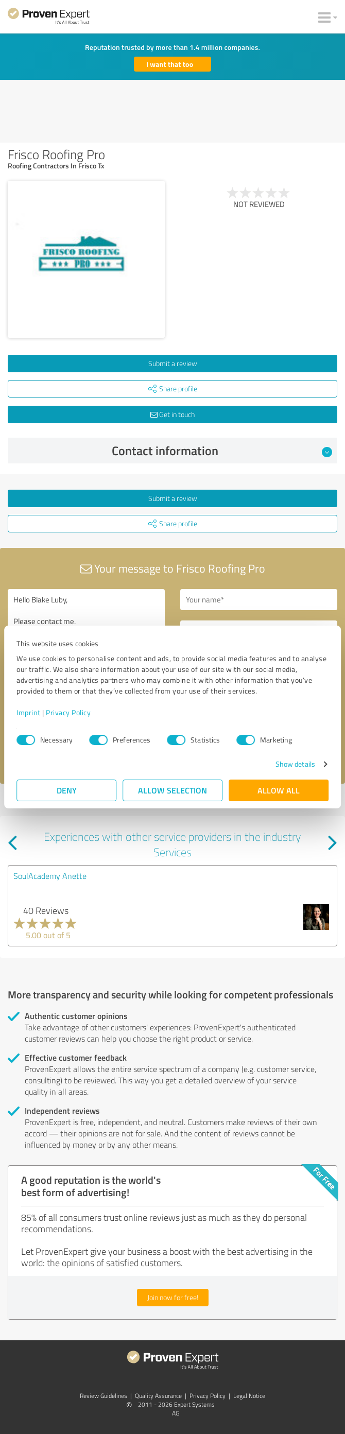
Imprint (28, 712)
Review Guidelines (103, 1395)
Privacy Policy (68, 712)
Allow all (278, 790)
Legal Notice (249, 1395)
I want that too (169, 64)
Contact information (222, 450)
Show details (295, 764)
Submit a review (172, 363)
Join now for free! (172, 1297)
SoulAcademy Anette (50, 876)
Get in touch (172, 414)
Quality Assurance (158, 1395)
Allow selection (172, 790)
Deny (67, 790)
